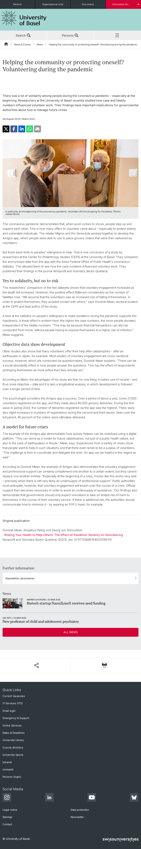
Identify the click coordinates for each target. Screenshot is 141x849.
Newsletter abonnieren (20, 578)
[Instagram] (7, 798)
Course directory (13, 747)
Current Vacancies (14, 696)
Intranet (7, 762)
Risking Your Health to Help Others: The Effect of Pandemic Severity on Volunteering (63, 535)
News (40, 44)
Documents (88, 4)
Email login (9, 710)
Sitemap (7, 817)
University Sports (13, 754)
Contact (7, 824)
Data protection (80, 809)
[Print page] (104, 665)
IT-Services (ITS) (13, 703)
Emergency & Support (16, 718)
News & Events (22, 44)
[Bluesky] (134, 798)
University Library (13, 740)
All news (71, 632)
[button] (6, 128)
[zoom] (70, 172)
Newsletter (77, 817)
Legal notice (10, 809)
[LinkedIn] (49, 798)
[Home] (6, 44)
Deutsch (17, 4)
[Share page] (36, 665)
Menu (117, 35)
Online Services (12, 725)
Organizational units (52, 4)
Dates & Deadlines (14, 732)
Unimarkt (8, 769)
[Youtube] (91, 798)
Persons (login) (12, 776)
